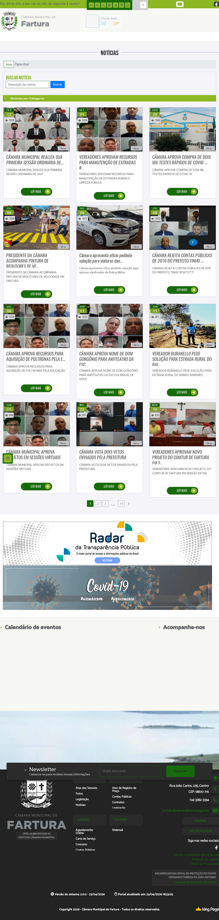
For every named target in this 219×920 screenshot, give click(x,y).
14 (121, 504)
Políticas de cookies (205, 859)
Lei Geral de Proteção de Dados (195, 882)
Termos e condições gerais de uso (196, 855)
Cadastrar (180, 771)
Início (9, 64)
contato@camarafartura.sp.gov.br (185, 810)
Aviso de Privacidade (205, 864)
